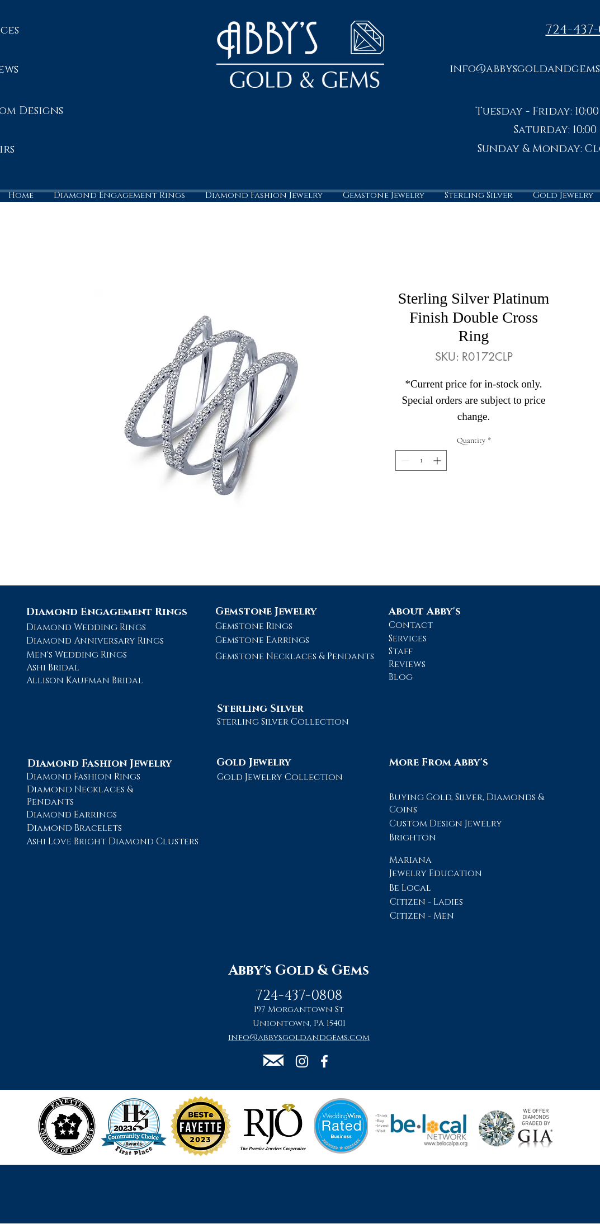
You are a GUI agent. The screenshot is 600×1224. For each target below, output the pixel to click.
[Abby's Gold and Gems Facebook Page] (324, 1061)
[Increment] (438, 460)
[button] (273, 1060)
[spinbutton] (421, 460)
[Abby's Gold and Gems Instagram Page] (302, 1061)
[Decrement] (404, 460)
